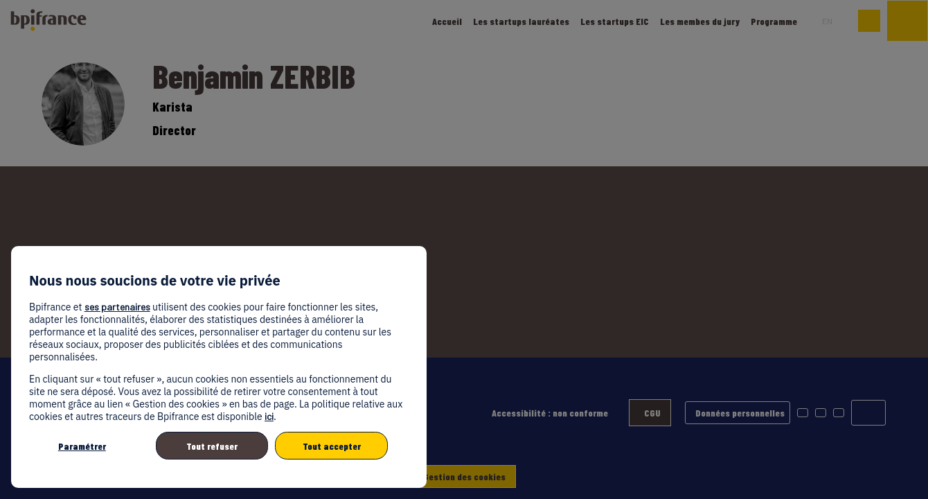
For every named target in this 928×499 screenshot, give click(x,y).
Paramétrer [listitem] (82, 446)
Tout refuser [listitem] (212, 446)
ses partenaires (117, 307)
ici (269, 416)
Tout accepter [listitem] (332, 446)
